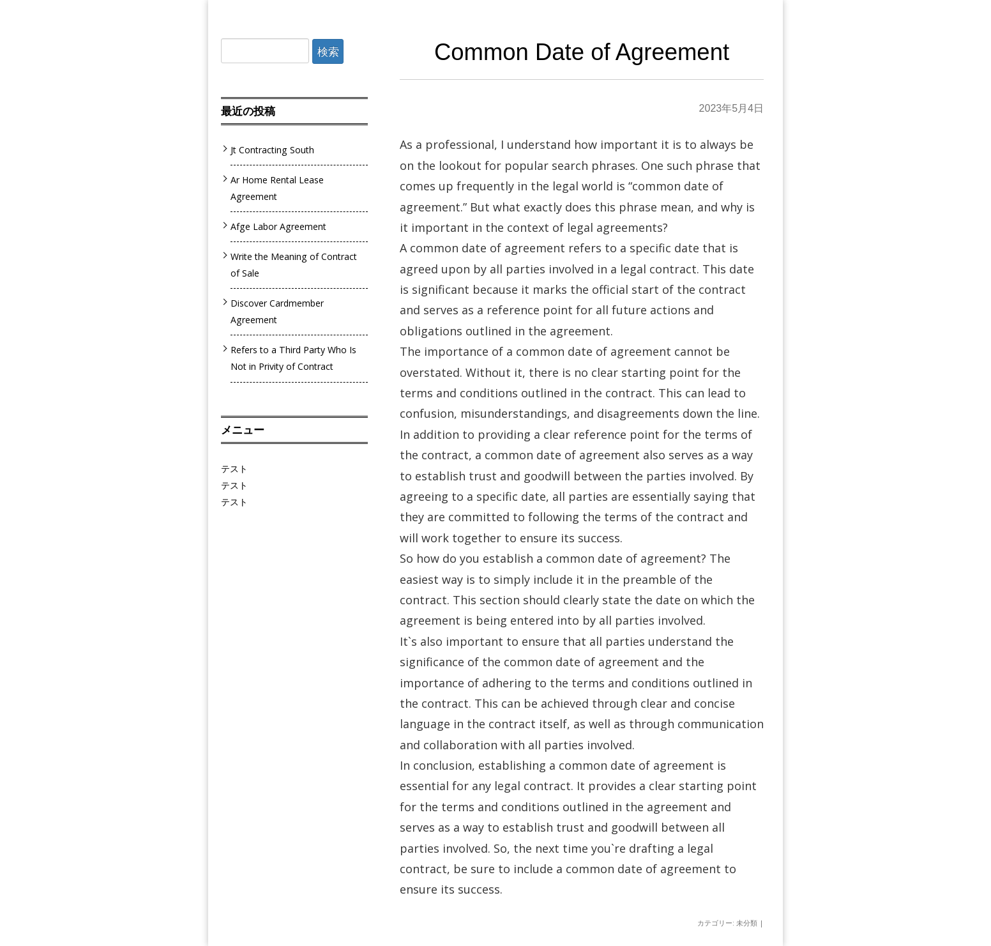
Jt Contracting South (272, 150)
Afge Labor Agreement (278, 226)
